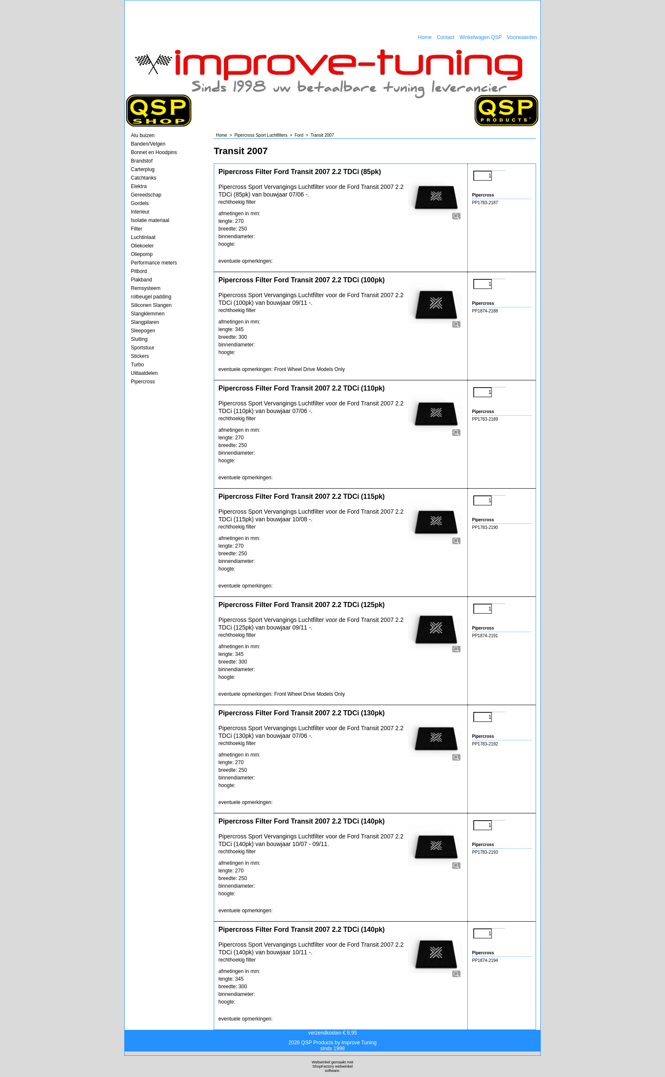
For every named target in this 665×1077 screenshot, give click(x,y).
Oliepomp (142, 254)
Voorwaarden (522, 37)
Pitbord (139, 271)
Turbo (137, 365)
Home (425, 37)
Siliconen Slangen (151, 305)
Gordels (140, 203)
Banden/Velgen (148, 144)
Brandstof (142, 161)
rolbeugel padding (151, 297)
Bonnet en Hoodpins (154, 152)
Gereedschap (146, 195)
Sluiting (139, 339)
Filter (136, 229)
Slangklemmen (148, 314)
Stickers (140, 356)
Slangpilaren (145, 322)
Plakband (141, 280)
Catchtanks (143, 178)
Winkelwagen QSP (480, 37)
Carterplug (143, 169)
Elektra (139, 186)
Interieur (140, 212)
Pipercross (143, 382)
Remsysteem (146, 288)
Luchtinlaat (143, 237)
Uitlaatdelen (144, 373)
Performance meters (154, 263)
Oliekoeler (142, 246)
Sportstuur (142, 348)
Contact (445, 37)
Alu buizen (143, 135)
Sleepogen (143, 331)
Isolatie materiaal (150, 220)
